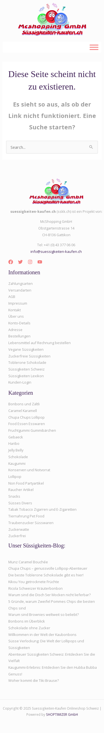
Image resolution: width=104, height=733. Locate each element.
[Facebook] (10, 262)
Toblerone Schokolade (27, 362)
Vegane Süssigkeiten (26, 349)
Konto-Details (19, 322)
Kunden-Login (19, 382)
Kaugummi (17, 463)
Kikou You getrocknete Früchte (33, 581)
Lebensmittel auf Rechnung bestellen (39, 342)
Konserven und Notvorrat (29, 469)
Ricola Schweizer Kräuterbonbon (35, 588)
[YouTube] (39, 262)
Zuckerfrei (17, 535)
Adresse (15, 329)
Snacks (14, 496)
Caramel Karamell (22, 410)
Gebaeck (15, 437)
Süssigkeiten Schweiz (26, 369)
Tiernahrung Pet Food (26, 516)
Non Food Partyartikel (26, 483)
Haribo (13, 443)
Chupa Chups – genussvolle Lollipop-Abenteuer (47, 568)
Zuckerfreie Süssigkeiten (29, 356)
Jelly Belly (15, 450)
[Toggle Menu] (94, 47)
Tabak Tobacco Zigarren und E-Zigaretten (42, 509)
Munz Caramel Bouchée (28, 561)
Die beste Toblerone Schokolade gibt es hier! (45, 574)
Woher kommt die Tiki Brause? (33, 680)
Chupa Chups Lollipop (26, 417)
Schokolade (18, 456)
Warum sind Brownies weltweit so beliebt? (43, 614)
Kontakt (14, 309)
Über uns (16, 316)
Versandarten (19, 290)
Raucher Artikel (21, 489)
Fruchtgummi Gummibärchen (32, 430)
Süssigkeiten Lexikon (26, 375)
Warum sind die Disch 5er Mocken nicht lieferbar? (49, 594)
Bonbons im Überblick (26, 621)
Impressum (17, 303)
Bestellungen (19, 336)
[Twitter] (20, 262)
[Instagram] (30, 262)
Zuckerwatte (18, 529)
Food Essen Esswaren (26, 423)
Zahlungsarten (20, 283)
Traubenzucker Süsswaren (31, 522)
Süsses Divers (20, 502)
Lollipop (14, 476)
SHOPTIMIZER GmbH (62, 714)
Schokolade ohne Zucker (29, 627)
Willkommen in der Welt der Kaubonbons (42, 634)
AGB (11, 296)
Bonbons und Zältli (24, 403)
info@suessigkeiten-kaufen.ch (56, 251)
